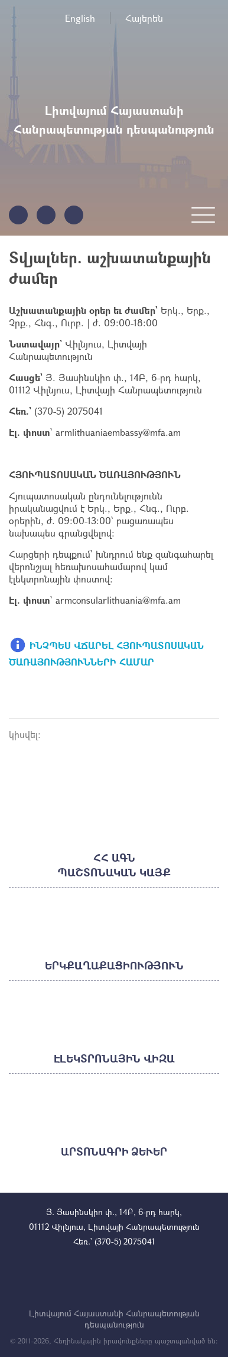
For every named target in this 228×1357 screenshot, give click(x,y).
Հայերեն (144, 18)
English (80, 18)
